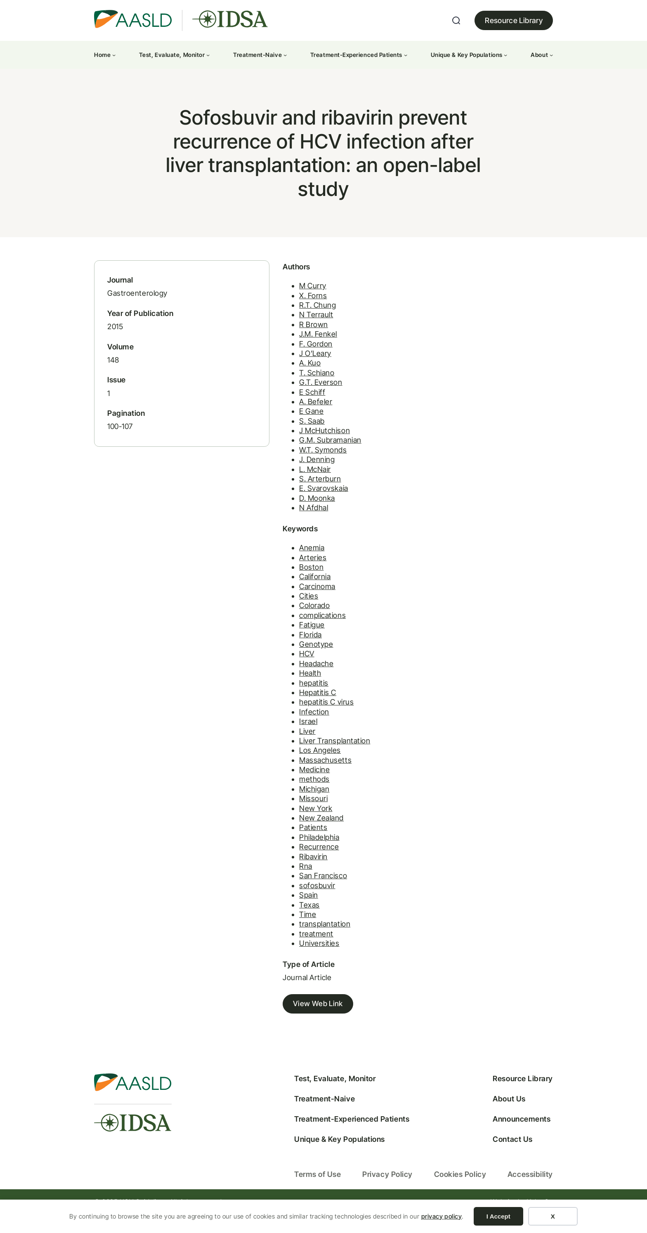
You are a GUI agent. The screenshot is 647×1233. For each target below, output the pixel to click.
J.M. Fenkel (291, 345)
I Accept (498, 1216)
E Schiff (285, 402)
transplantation (298, 935)
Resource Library (514, 20)
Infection (287, 723)
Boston (284, 578)
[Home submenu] (114, 55)
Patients (286, 839)
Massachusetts (298, 771)
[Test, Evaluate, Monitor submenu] (208, 55)
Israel (281, 732)
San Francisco (296, 887)
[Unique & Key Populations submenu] (505, 55)
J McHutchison (297, 441)
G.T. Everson (293, 393)
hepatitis (287, 694)
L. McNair (288, 480)
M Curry (286, 296)
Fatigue (285, 636)
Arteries (286, 568)
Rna (279, 877)
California (288, 588)
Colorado (287, 617)
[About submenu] (551, 55)
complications (295, 626)
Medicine (287, 781)
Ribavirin (286, 867)
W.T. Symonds (296, 460)
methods (287, 790)
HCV (280, 665)
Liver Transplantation (307, 751)
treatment (289, 945)
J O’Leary (288, 364)
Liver (280, 742)
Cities (281, 607)
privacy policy (441, 1216)
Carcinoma (290, 597)
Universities (292, 954)
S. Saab (285, 431)
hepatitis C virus (299, 713)
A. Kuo (283, 374)
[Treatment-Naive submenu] (285, 55)
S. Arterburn (293, 490)
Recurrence (292, 858)
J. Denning (290, 470)
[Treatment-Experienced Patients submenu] (405, 55)
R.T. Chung (290, 316)
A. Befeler (288, 412)
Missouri (286, 810)
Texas (282, 916)
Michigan (287, 800)
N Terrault (289, 325)
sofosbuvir (290, 896)
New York (288, 819)
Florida (283, 645)
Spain (281, 906)
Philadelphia (292, 848)
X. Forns (286, 306)
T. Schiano (289, 383)
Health (283, 684)
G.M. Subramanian (303, 451)
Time (280, 925)
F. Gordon (289, 354)
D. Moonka (290, 509)
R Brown (286, 335)
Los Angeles (293, 761)
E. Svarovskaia (296, 499)
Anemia (285, 559)
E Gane (284, 422)
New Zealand (294, 829)
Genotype (289, 655)
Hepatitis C (290, 703)
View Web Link (291, 1015)
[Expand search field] (456, 21)
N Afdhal (286, 518)
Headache (289, 674)
